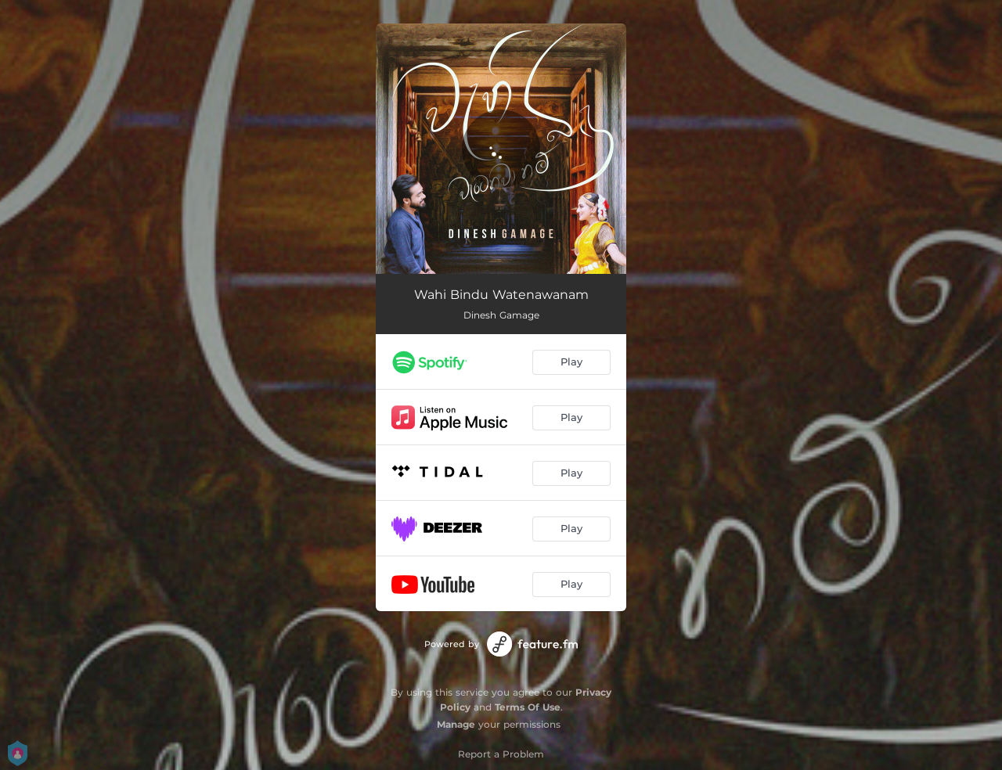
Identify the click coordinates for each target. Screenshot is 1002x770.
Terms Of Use (527, 707)
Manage (456, 724)
